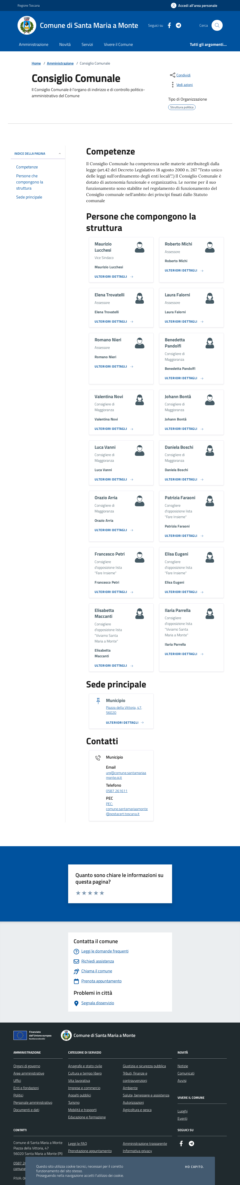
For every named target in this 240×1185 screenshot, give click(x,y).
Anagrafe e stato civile (85, 1066)
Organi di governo (26, 1066)
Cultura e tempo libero (85, 1073)
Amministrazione (33, 44)
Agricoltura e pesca (137, 1109)
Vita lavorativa (79, 1080)
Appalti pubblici (79, 1095)
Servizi (87, 44)
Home (36, 63)
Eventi (182, 1118)
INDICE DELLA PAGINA (38, 153)
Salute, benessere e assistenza (146, 1095)
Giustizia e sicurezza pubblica (144, 1066)
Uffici (17, 1080)
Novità (65, 44)
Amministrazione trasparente (145, 1143)
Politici (18, 1095)
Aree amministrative (28, 1073)
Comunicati (186, 1073)
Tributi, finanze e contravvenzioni (135, 1076)
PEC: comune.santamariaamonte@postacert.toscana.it (127, 808)
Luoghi (183, 1111)
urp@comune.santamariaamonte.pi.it (126, 775)
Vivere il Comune (118, 44)
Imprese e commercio (84, 1088)
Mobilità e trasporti (82, 1109)
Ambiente (130, 1088)
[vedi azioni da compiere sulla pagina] (181, 84)
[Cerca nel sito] (217, 25)
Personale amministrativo (32, 1102)
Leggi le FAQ (77, 1143)
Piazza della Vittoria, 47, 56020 (124, 710)
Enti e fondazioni (26, 1088)
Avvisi (182, 1080)
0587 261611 (116, 790)
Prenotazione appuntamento (90, 1151)
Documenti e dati (26, 1109)
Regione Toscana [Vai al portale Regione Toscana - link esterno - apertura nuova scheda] (29, 5)
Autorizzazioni (133, 1102)
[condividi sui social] (179, 75)
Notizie (183, 1066)
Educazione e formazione (87, 1117)
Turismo (74, 1102)
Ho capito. (194, 1166)
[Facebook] (167, 25)
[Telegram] (176, 25)
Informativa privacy (137, 1151)
